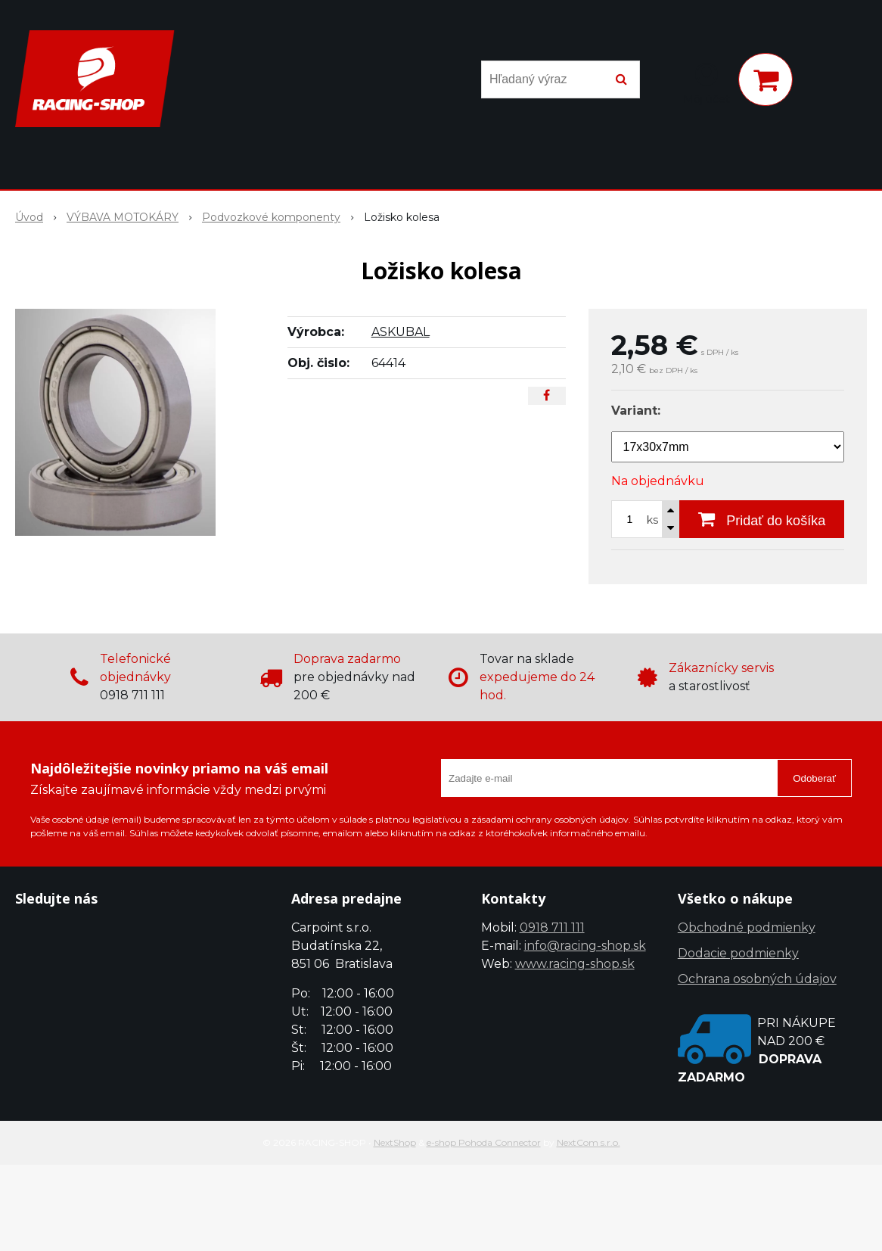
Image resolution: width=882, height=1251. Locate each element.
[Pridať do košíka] (761, 519)
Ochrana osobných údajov (757, 979)
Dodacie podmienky (738, 953)
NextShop (395, 1142)
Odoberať (814, 778)
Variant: (635, 410)
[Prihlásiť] (706, 82)
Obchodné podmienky (746, 927)
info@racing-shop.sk (585, 945)
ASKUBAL (400, 332)
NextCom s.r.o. (588, 1142)
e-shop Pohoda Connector (484, 1142)
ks (652, 520)
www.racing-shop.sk (575, 964)
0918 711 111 (552, 927)
